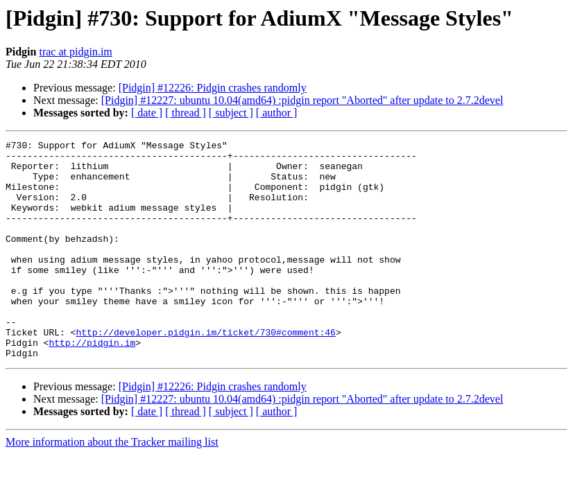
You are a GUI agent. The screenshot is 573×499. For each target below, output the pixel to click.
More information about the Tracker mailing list (112, 485)
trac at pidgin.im (75, 52)
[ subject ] (231, 113)
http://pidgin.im (92, 384)
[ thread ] (185, 113)
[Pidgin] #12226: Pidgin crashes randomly (213, 88)
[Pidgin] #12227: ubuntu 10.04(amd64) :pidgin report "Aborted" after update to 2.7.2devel (302, 100)
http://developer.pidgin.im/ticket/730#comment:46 (205, 371)
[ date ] (146, 113)
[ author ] (277, 113)
